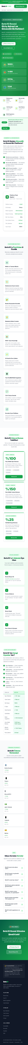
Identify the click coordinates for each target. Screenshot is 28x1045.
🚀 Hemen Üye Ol (14, 947)
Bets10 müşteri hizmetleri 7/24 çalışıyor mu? (14, 898)
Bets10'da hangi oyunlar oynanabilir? (14, 904)
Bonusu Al (14, 476)
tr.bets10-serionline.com (17, 1)
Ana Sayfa (4, 10)
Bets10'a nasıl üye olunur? (14, 880)
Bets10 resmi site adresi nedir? (14, 868)
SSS (4, 1033)
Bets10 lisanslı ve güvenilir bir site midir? (14, 874)
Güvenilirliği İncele (8, 48)
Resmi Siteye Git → (20, 6)
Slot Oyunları (6, 1015)
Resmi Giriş (5, 995)
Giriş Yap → (5, 128)
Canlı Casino (6, 1013)
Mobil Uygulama (6, 1000)
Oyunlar (5, 1030)
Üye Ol (4, 998)
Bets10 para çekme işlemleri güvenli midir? (14, 885)
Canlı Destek (6, 1003)
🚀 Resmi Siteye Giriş (8, 43)
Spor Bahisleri (6, 1010)
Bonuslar (5, 1028)
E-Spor (4, 1018)
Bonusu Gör (14, 537)
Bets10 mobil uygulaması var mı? (14, 910)
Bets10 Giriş (5, 1042)
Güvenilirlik (5, 1026)
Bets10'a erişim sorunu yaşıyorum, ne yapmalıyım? (14, 892)
